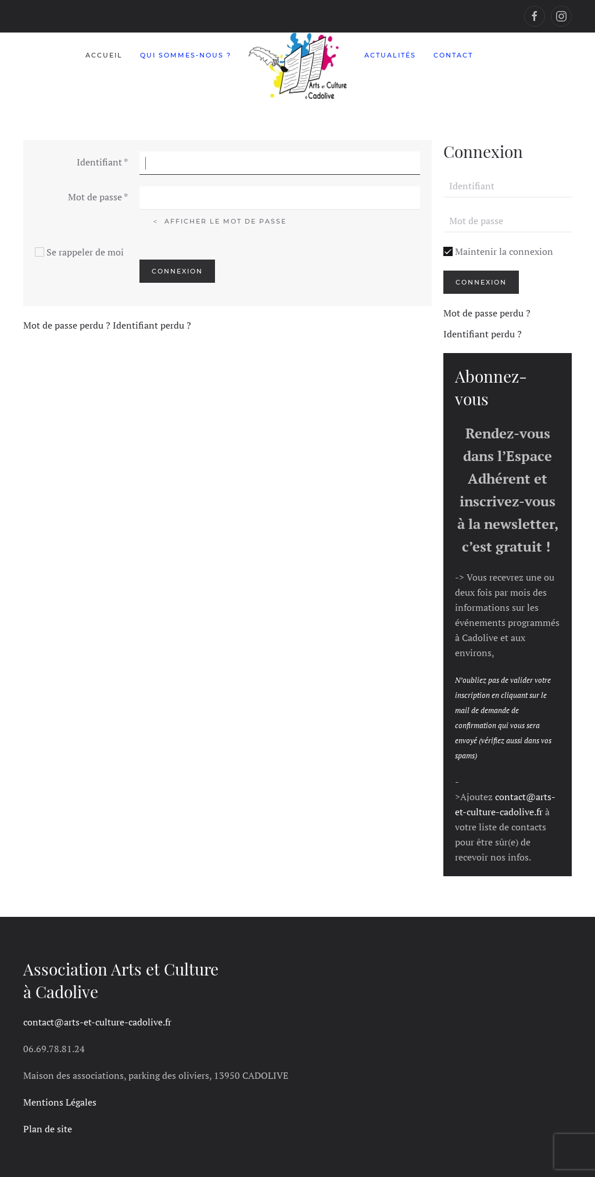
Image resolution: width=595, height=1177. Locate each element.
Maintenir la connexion (498, 251)
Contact (453, 55)
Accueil (104, 55)
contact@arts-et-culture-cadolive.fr (97, 1022)
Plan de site (47, 1128)
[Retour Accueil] (298, 66)
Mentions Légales (59, 1102)
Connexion (177, 271)
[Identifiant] (507, 185)
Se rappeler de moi (85, 252)
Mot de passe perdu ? (68, 325)
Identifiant (102, 162)
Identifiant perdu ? (152, 325)
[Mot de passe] (507, 220)
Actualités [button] (390, 55)
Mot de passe (98, 196)
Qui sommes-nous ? (185, 55)
